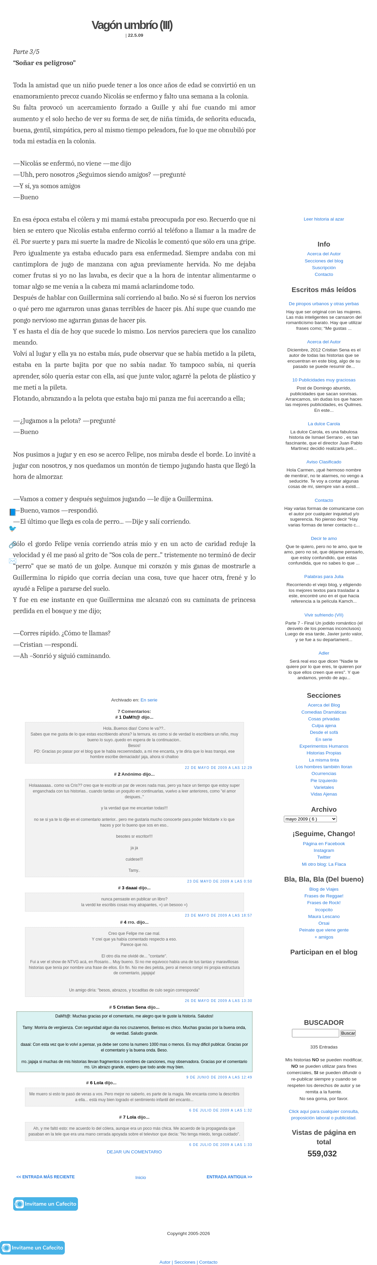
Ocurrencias (324, 773)
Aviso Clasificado (323, 461)
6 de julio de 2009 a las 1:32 (220, 1110)
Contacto (324, 274)
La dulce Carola (324, 423)
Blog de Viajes (324, 889)
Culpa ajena (324, 725)
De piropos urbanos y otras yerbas (324, 303)
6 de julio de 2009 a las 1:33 (220, 1145)
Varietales (324, 787)
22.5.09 (135, 35)
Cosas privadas (324, 718)
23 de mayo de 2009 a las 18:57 (218, 915)
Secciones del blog (324, 260)
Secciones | (186, 1262)
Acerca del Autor (324, 253)
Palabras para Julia (324, 576)
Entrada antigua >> (229, 1177)
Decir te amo (324, 538)
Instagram (324, 850)
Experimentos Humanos (323, 746)
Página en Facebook (324, 843)
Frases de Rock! (324, 902)
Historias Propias (323, 752)
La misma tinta (324, 760)
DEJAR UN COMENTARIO (134, 1151)
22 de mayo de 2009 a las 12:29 (218, 768)
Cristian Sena (132, 1007)
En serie (149, 699)
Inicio (140, 1177)
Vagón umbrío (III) (131, 25)
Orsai (324, 923)
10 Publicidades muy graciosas (323, 379)
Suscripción (324, 267)
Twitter (324, 857)
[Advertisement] (134, 685)
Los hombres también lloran (324, 766)
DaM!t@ (132, 717)
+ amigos (324, 937)
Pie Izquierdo (324, 780)
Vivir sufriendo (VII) (323, 614)
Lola (99, 1082)
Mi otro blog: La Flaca (324, 864)
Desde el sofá (324, 732)
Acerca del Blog (324, 705)
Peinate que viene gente (324, 929)
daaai (132, 887)
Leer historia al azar (324, 219)
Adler (324, 653)
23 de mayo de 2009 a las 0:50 (219, 881)
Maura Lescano (324, 916)
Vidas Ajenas (324, 794)
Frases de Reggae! (324, 895)
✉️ (12, 561)
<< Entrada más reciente (46, 1177)
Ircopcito (323, 909)
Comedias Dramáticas (324, 712)
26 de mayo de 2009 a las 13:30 (218, 1001)
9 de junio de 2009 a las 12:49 (219, 1077)
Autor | (167, 1262)
